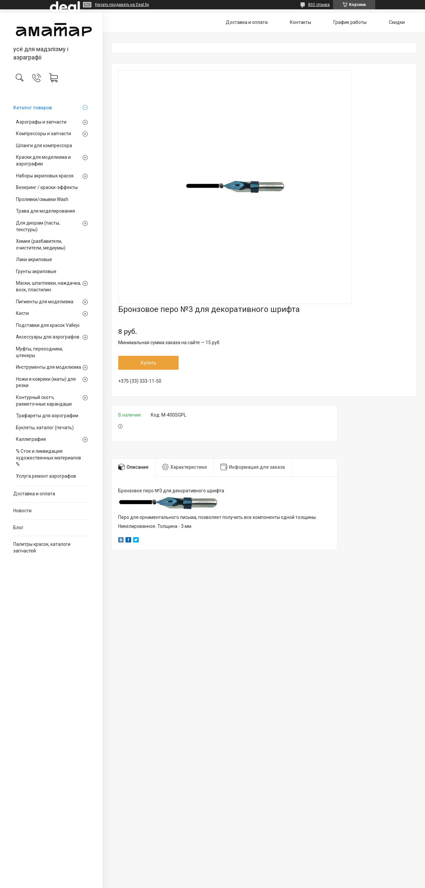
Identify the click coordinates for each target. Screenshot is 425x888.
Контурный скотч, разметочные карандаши (44, 401)
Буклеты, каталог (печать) (45, 427)
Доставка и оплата (34, 493)
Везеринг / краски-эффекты (47, 187)
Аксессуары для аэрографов (47, 337)
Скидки (397, 22)
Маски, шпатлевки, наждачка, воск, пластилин (48, 286)
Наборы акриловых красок (45, 175)
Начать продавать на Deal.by (122, 4)
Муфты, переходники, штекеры (39, 352)
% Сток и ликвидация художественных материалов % (48, 457)
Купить (148, 362)
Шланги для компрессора (44, 145)
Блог (18, 527)
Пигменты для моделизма (44, 301)
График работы (350, 22)
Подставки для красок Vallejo (48, 325)
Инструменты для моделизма (48, 367)
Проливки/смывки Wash (42, 199)
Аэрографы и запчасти (41, 122)
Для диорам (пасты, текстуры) (38, 226)
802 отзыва (319, 4)
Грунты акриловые (36, 271)
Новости (22, 510)
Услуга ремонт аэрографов (46, 476)
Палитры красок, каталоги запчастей (41, 547)
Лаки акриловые (34, 259)
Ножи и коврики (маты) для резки (46, 382)
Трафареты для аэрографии (47, 415)
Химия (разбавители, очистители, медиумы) (40, 244)
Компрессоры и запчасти (43, 133)
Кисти (22, 313)
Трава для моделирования (45, 211)
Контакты (300, 22)
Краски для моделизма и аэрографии (43, 160)
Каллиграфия (31, 439)
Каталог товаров (32, 107)
